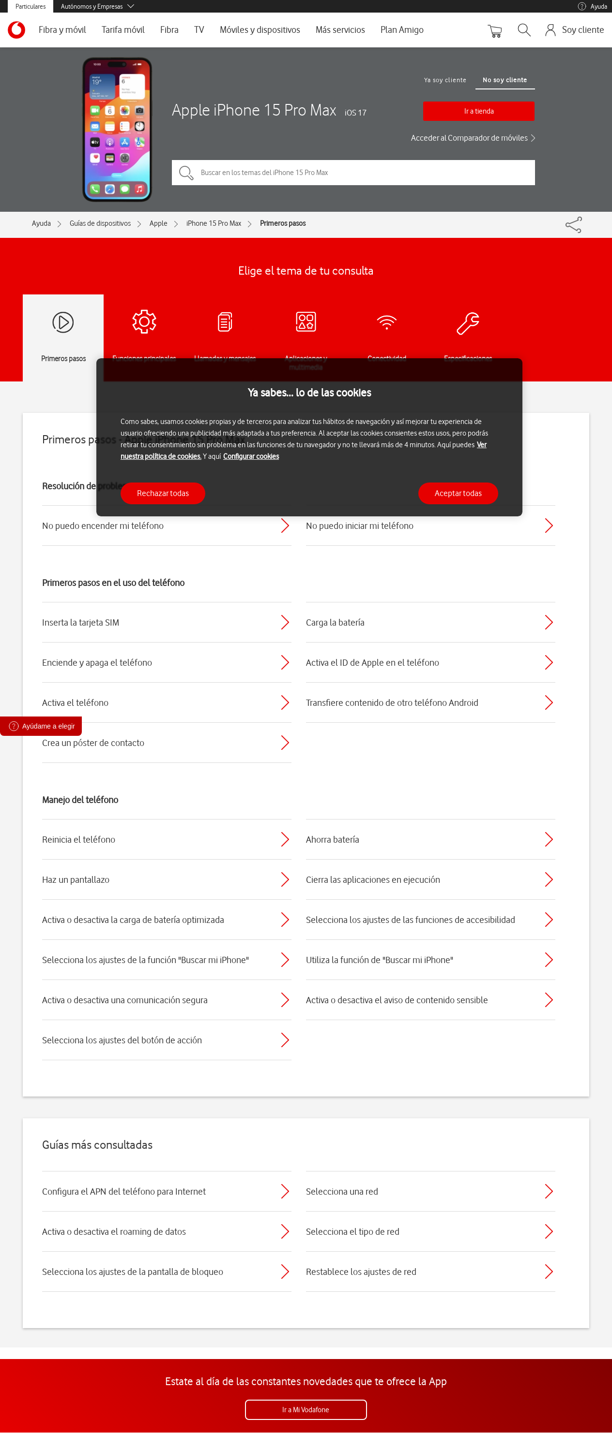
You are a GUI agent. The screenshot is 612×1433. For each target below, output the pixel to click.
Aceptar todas (458, 493)
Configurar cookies (251, 456)
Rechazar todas (163, 493)
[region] (309, 437)
